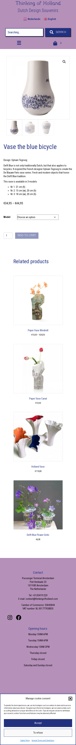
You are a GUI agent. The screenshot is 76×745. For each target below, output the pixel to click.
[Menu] (19, 42)
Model (7, 217)
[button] (70, 698)
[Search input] (24, 32)
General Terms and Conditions (43, 740)
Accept (38, 723)
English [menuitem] (52, 19)
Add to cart (27, 235)
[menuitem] (32, 19)
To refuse (38, 732)
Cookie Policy (25, 740)
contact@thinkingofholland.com (42, 598)
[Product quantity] (8, 236)
